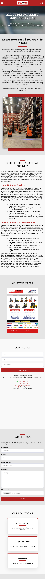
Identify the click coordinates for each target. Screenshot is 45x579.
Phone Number (6, 463)
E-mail (3, 456)
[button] (2, 3)
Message (4, 470)
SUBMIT (22, 500)
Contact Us (22, 371)
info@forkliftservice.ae (22, 386)
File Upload (5, 491)
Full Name (4, 448)
